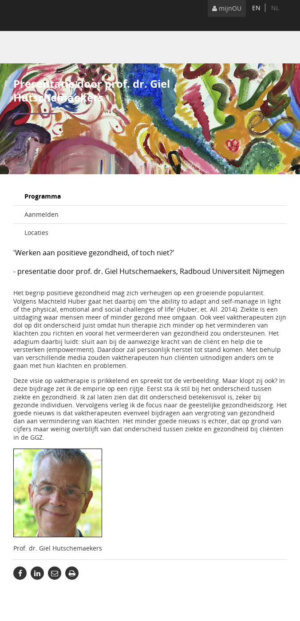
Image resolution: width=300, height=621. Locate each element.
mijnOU (226, 8)
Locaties (36, 232)
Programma (42, 196)
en (256, 8)
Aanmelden (41, 214)
